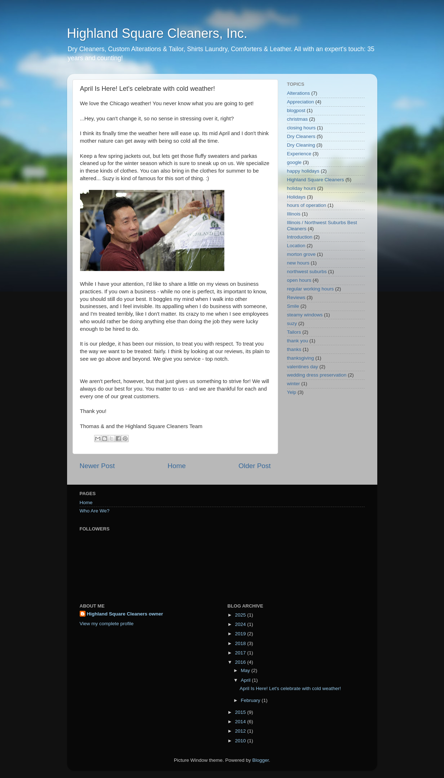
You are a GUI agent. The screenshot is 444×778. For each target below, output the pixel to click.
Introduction (300, 237)
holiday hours (301, 188)
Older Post (254, 466)
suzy (292, 323)
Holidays (296, 197)
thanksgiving (300, 358)
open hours (299, 280)
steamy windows (305, 314)
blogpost (296, 110)
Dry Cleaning (301, 145)
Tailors (294, 332)
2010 (241, 740)
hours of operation (306, 205)
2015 (241, 712)
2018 (241, 643)
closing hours (301, 127)
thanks (294, 349)
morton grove (301, 254)
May (246, 670)
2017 (241, 652)
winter (293, 383)
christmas (297, 119)
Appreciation (300, 102)
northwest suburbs (307, 271)
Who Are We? (95, 511)
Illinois (294, 214)
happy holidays (303, 171)
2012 (241, 731)
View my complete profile (107, 623)
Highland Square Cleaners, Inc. (157, 33)
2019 (241, 633)
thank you (297, 340)
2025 (241, 615)
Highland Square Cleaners (315, 179)
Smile (293, 306)
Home (177, 466)
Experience (299, 153)
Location (296, 245)
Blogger (260, 760)
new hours (298, 263)
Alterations (298, 93)
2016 (241, 662)
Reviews (296, 297)
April (246, 680)
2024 (241, 624)
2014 (241, 721)
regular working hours (310, 289)
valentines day (302, 366)
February (251, 700)
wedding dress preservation (317, 375)
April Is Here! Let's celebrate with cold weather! (290, 688)
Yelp (291, 392)
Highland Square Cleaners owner (125, 614)
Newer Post (97, 466)
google (294, 162)
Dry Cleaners (301, 136)
